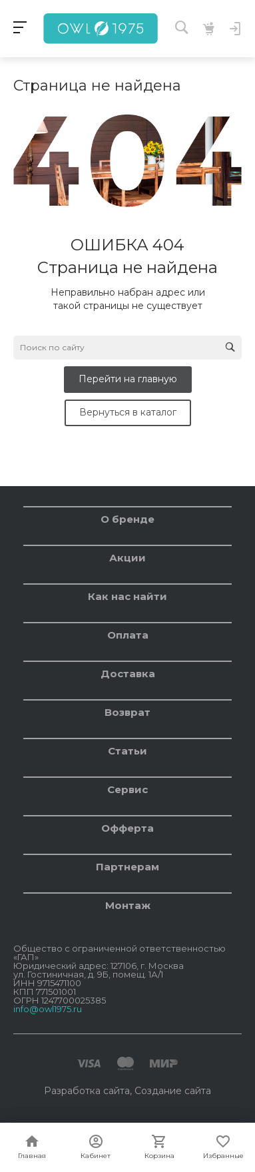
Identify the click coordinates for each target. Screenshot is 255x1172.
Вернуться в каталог (127, 412)
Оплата (127, 635)
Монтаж (127, 905)
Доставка (128, 673)
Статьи (127, 750)
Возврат (127, 712)
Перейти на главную (128, 379)
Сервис (127, 789)
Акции (127, 557)
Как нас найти (127, 596)
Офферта (127, 828)
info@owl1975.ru (47, 1009)
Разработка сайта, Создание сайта (127, 1091)
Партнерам (127, 866)
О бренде (127, 519)
